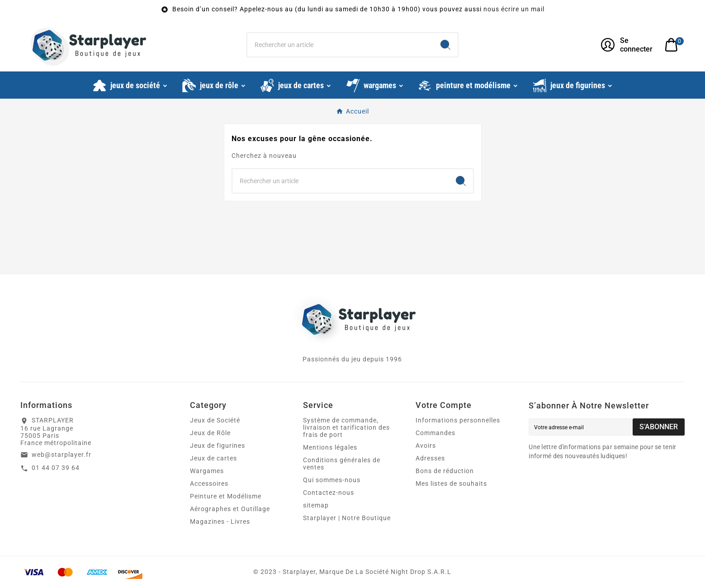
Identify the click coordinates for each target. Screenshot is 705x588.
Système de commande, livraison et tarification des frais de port (346, 427)
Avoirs (426, 445)
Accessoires (209, 483)
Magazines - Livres (220, 521)
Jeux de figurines (217, 445)
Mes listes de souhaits (451, 483)
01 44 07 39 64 (56, 467)
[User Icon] (627, 44)
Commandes (435, 432)
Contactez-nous (328, 492)
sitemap (316, 505)
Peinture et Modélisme (225, 496)
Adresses (430, 458)
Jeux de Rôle (210, 432)
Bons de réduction (445, 470)
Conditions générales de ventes (341, 463)
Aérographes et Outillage (230, 508)
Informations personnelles (458, 420)
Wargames (207, 470)
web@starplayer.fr (61, 454)
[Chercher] (340, 45)
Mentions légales (330, 447)
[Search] (445, 45)
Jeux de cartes (213, 458)
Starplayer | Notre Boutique (347, 518)
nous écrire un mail (513, 9)
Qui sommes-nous (331, 480)
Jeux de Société (215, 420)
